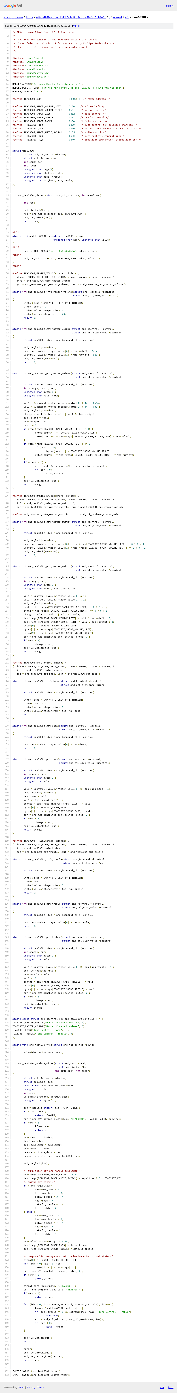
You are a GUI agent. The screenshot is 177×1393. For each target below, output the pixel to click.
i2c (127, 17)
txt (162, 1387)
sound (117, 17)
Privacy (31, 1387)
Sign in (169, 5)
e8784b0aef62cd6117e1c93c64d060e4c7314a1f (71, 17)
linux (29, 17)
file (76, 25)
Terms (41, 1387)
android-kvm (13, 17)
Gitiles (21, 1387)
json (170, 1387)
